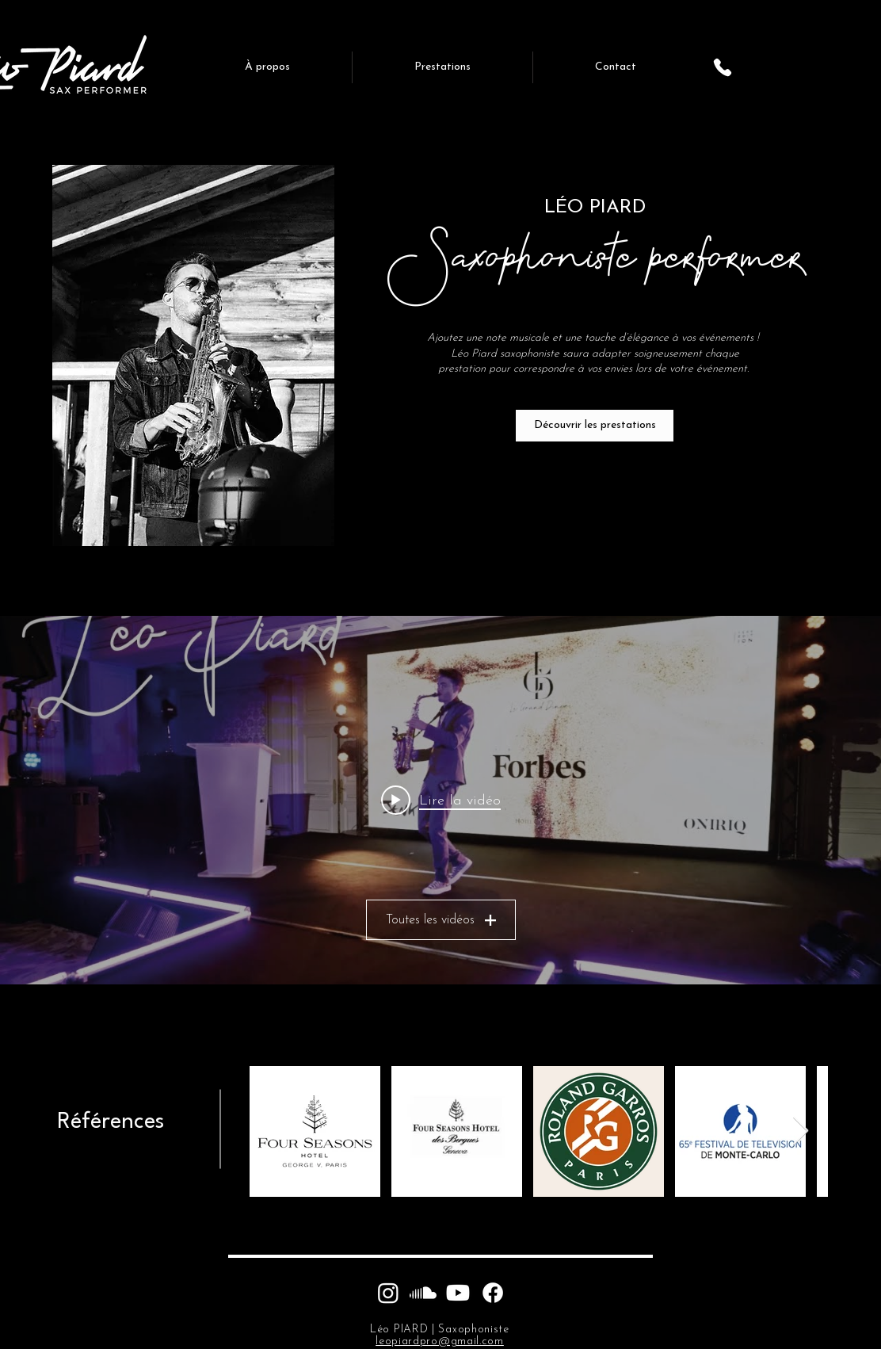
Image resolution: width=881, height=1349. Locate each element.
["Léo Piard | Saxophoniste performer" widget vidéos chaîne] (440, 800)
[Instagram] (388, 1292)
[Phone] (722, 67)
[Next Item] (800, 1131)
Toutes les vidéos (441, 920)
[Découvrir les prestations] (594, 425)
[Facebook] (492, 1292)
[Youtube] (457, 1292)
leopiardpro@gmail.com (440, 1341)
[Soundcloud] (423, 1292)
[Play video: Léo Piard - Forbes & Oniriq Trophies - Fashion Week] (441, 800)
